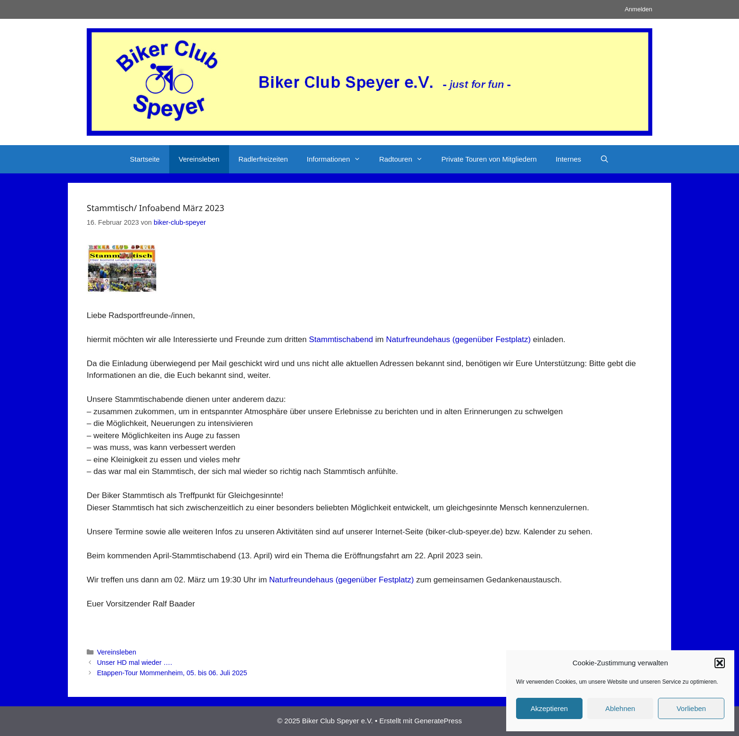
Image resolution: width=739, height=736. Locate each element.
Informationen (338, 159)
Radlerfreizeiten (263, 159)
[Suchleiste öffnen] (604, 159)
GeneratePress (438, 721)
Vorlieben (691, 708)
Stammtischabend (341, 339)
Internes (568, 159)
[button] (719, 663)
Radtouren (405, 159)
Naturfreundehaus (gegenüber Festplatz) (458, 339)
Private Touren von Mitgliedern (489, 159)
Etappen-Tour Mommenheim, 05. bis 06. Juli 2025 (172, 673)
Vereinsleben (199, 159)
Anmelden (638, 9)
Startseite (145, 159)
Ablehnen (620, 708)
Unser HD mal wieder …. (134, 662)
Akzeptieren (549, 708)
